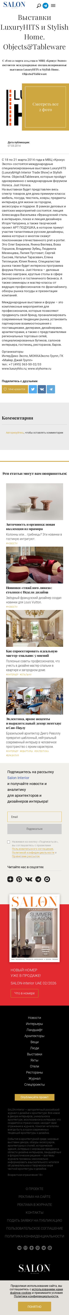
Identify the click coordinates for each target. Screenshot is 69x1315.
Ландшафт (34, 1030)
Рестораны (34, 1072)
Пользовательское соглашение (34, 1228)
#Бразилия (12, 755)
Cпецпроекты (34, 1084)
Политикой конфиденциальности (33, 852)
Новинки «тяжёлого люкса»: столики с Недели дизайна (29, 589)
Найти (47, 6)
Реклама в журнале (34, 1205)
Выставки (34, 1054)
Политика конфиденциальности (34, 1236)
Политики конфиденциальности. (36, 1296)
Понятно (34, 1307)
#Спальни (25, 675)
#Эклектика (41, 751)
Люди (34, 1048)
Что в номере (24, 993)
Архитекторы (34, 1036)
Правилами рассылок (26, 856)
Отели (34, 1066)
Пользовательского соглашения (32, 848)
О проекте (34, 1189)
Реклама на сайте (34, 1197)
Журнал (34, 1078)
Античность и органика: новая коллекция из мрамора (30, 526)
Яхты (34, 1060)
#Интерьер (12, 675)
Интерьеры (34, 1024)
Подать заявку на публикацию (34, 1220)
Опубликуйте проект (35, 1097)
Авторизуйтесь (15, 432)
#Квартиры (26, 751)
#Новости (11, 543)
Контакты (34, 1212)
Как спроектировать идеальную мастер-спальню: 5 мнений (31, 653)
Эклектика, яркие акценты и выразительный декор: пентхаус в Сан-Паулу (33, 723)
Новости (34, 1018)
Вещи (35, 1042)
